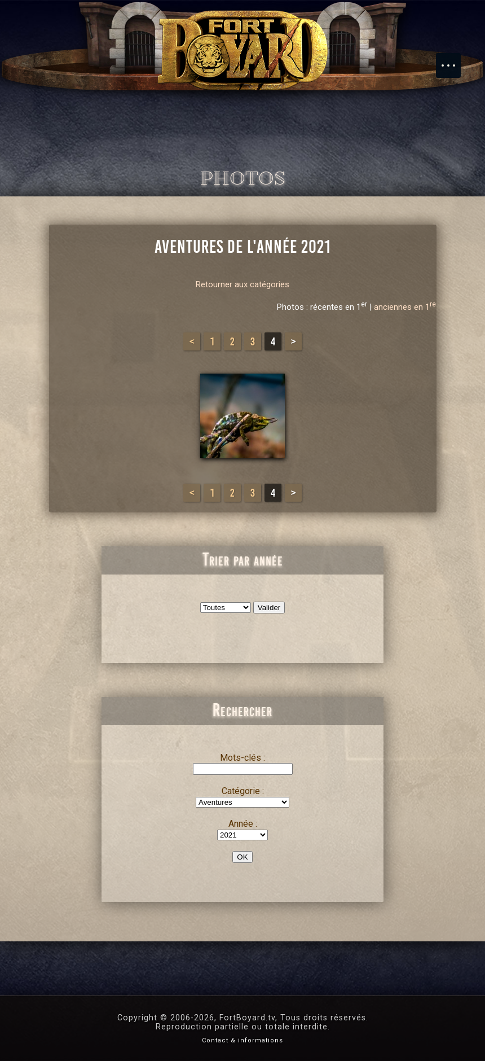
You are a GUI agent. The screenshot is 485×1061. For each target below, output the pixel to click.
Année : (242, 823)
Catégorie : (243, 791)
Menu (454, 60)
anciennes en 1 (405, 307)
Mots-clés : (242, 757)
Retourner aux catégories (242, 284)
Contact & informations (242, 1040)
